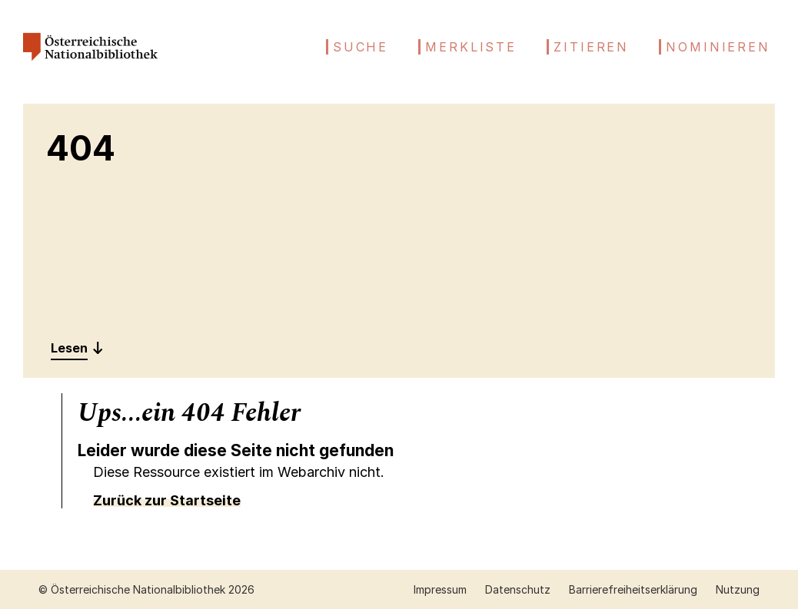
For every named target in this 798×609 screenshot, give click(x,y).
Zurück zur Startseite (167, 500)
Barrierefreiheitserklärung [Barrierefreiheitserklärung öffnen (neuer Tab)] (633, 589)
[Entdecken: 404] (77, 348)
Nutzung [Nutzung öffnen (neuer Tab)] (738, 589)
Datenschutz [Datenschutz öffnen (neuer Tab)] (517, 589)
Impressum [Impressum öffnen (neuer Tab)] (440, 589)
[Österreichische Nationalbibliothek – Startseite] (90, 66)
